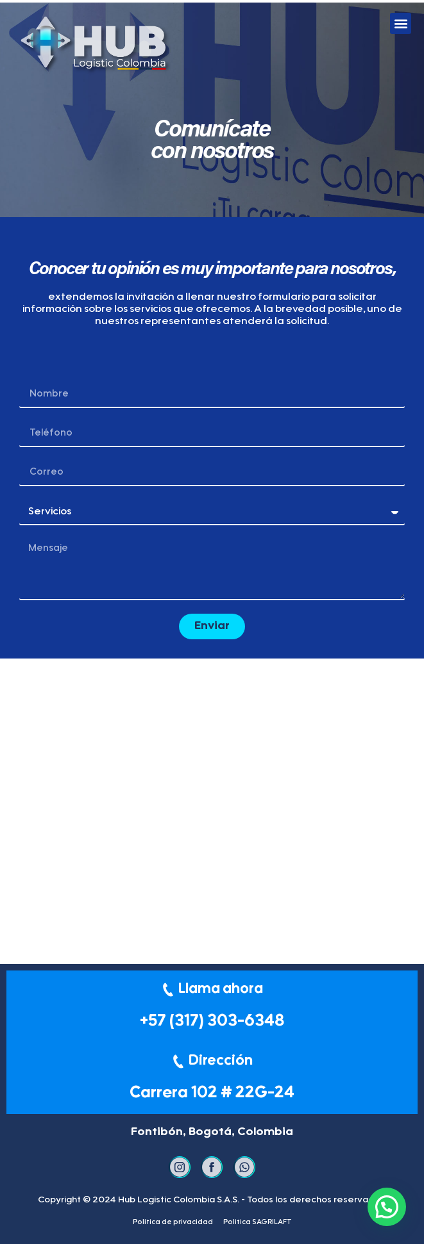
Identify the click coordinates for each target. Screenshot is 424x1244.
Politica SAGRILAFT (257, 1222)
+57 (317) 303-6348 (212, 1022)
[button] (400, 23)
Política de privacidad (173, 1222)
